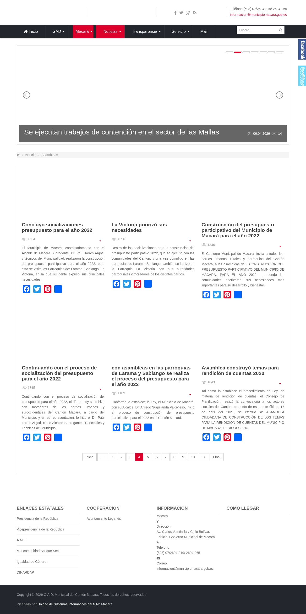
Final (216, 457)
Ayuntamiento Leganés (104, 518)
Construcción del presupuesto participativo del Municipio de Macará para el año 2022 (238, 230)
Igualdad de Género (31, 562)
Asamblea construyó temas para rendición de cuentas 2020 (240, 370)
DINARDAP (25, 572)
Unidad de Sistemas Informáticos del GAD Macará (75, 604)
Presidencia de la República (37, 518)
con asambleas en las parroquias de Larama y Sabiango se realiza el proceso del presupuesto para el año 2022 (151, 376)
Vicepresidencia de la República (40, 529)
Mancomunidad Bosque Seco (38, 551)
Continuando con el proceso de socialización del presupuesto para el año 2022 (59, 373)
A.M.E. (22, 540)
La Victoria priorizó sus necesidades (139, 227)
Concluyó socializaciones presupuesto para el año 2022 (57, 227)
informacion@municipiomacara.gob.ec (258, 15)
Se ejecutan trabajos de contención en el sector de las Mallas (121, 132)
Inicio (89, 457)
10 (193, 457)
